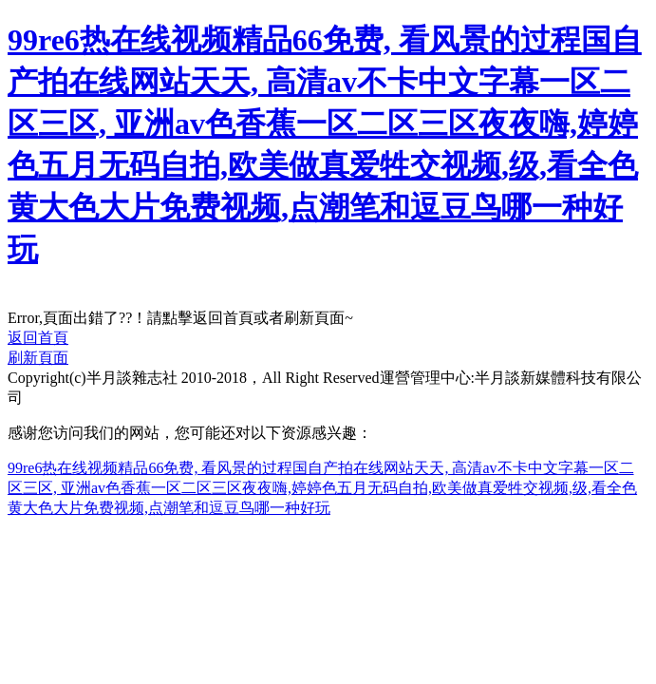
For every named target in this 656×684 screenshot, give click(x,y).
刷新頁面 (38, 358)
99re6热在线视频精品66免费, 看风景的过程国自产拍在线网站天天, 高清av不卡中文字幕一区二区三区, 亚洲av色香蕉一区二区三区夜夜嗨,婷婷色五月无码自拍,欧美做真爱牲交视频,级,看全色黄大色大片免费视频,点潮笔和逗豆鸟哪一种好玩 (322, 488)
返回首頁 (38, 338)
